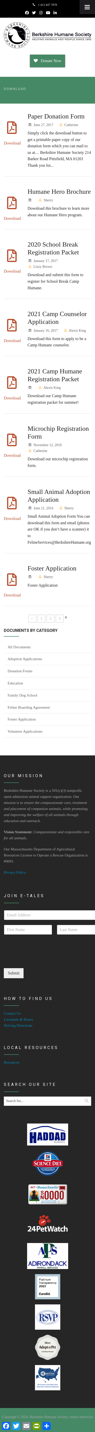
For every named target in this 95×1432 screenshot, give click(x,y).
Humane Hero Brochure (59, 191)
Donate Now (47, 61)
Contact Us (12, 1013)
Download (12, 143)
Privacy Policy (15, 872)
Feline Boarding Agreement (29, 707)
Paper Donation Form (56, 116)
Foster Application (52, 568)
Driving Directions (18, 1025)
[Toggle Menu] (87, 7)
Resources (12, 1062)
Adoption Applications (25, 659)
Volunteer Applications (25, 731)
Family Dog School (22, 695)
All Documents (19, 647)
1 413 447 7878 (45, 5)
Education (15, 683)
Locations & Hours (18, 1019)
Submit (14, 973)
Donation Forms (20, 671)
